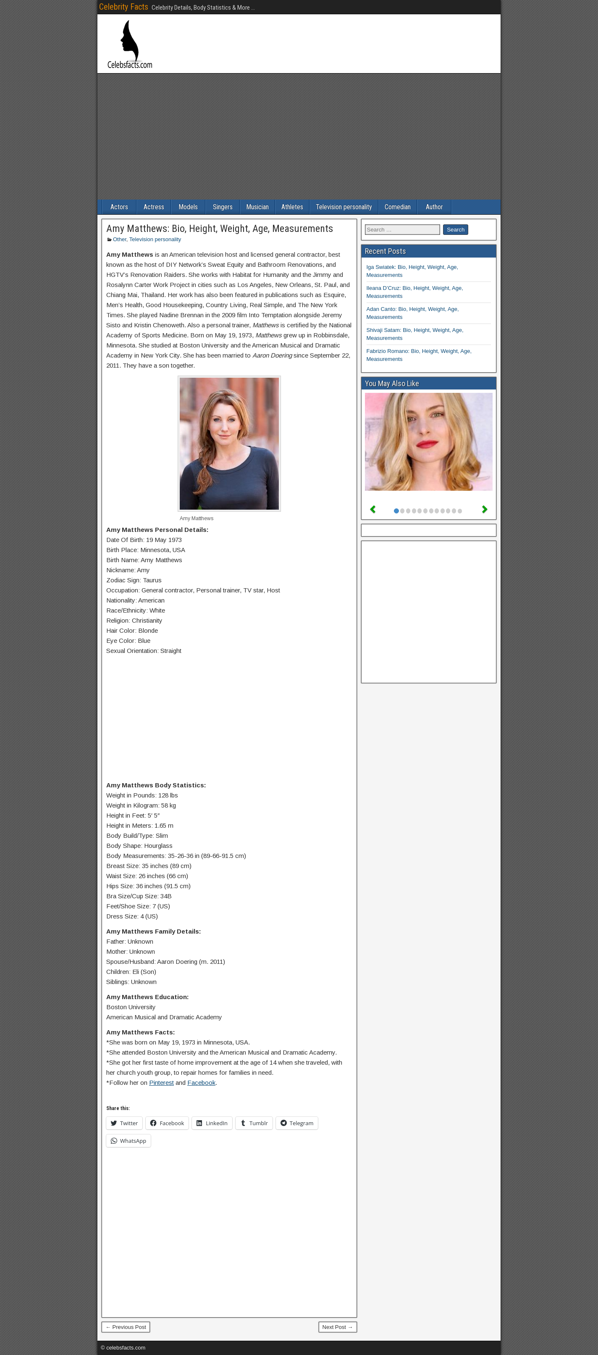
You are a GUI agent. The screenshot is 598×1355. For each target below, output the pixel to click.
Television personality (344, 207)
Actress (154, 207)
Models (188, 207)
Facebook (201, 1082)
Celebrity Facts (123, 7)
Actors (119, 207)
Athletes (292, 207)
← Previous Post (125, 1327)
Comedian (398, 207)
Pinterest (161, 1082)
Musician (257, 207)
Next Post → (338, 1327)
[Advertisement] (299, 136)
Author (434, 207)
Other (119, 239)
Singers (223, 207)
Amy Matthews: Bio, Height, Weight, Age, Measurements (219, 228)
